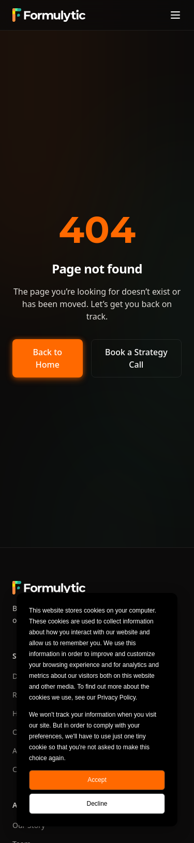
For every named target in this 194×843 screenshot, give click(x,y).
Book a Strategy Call (136, 358)
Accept (97, 779)
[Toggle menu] (175, 15)
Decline (96, 803)
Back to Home (47, 358)
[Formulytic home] (48, 15)
